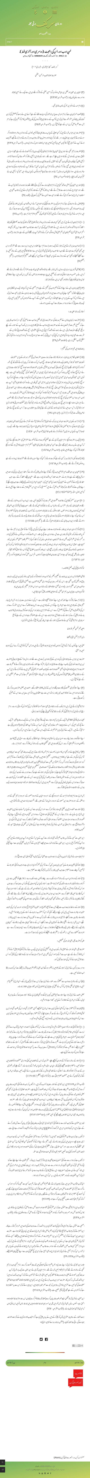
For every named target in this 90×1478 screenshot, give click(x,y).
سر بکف (45, 23)
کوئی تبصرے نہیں (27, 56)
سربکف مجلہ (38, 1466)
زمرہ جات (45, 41)
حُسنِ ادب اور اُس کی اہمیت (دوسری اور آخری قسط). (45, 51)
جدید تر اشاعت (11, 1363)
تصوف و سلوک (52, 56)
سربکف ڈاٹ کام (37, 1469)
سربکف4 (46, 56)
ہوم (45, 1363)
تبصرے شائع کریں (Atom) (63, 1458)
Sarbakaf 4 (38, 56)
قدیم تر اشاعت (79, 1363)
